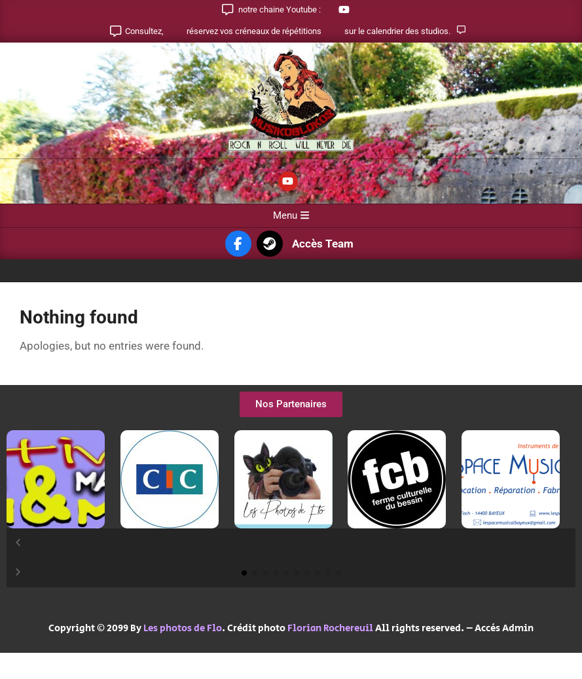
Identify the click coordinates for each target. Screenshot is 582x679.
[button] (291, 543)
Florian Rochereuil (330, 628)
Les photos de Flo (182, 628)
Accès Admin (504, 628)
